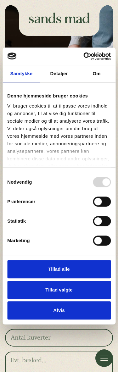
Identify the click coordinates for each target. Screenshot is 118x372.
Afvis (59, 310)
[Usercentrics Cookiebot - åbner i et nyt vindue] (84, 56)
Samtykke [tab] (21, 73)
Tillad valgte (58, 289)
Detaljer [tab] (59, 73)
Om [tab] (97, 73)
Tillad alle (59, 269)
